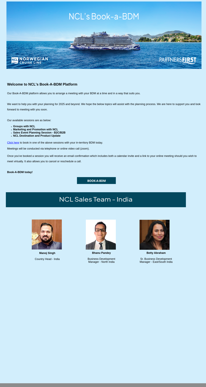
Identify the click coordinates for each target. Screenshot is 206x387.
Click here (13, 142)
